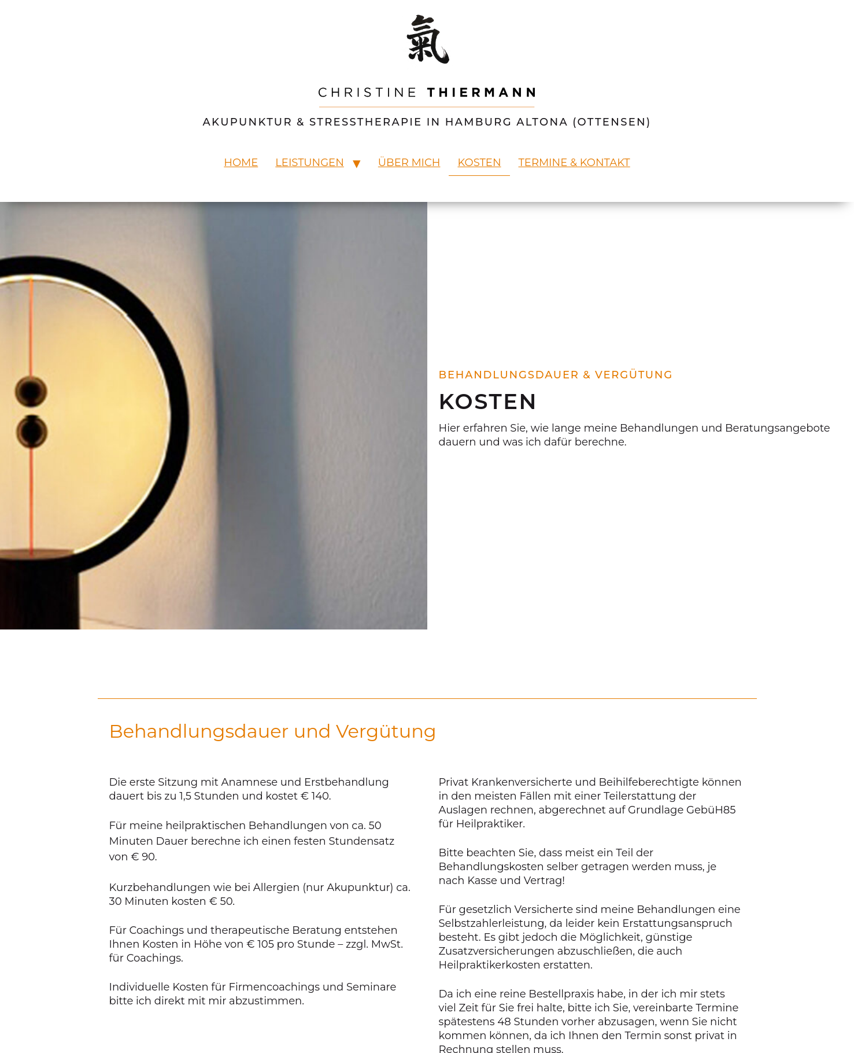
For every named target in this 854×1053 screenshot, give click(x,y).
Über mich (409, 162)
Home (241, 162)
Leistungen (309, 162)
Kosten (479, 162)
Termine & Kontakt (574, 162)
